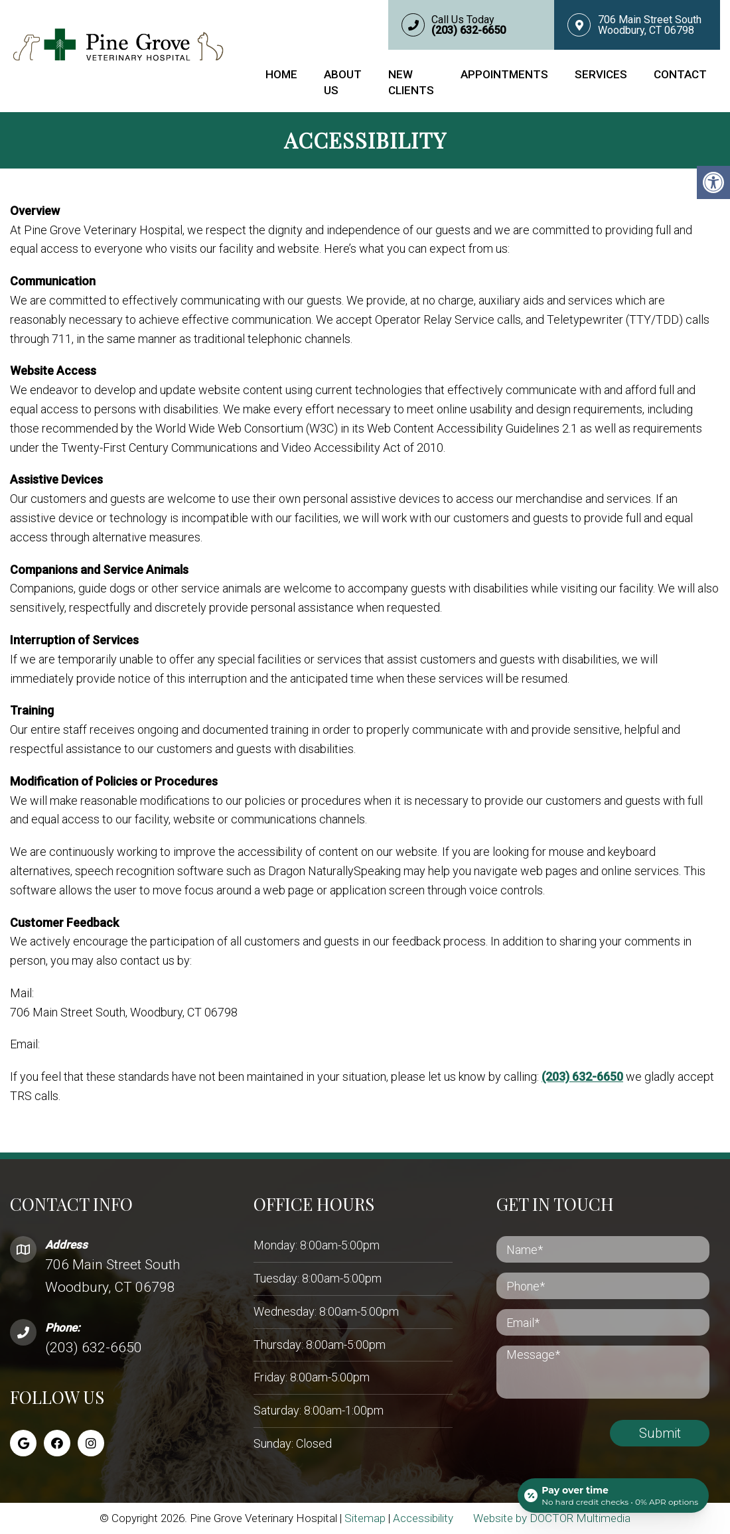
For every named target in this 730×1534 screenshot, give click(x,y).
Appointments (504, 74)
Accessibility (423, 1518)
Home (281, 74)
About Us (343, 82)
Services (601, 74)
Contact (680, 74)
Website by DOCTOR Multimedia (551, 1518)
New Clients (411, 82)
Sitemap (365, 1518)
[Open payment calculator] (613, 1495)
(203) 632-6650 (582, 1076)
